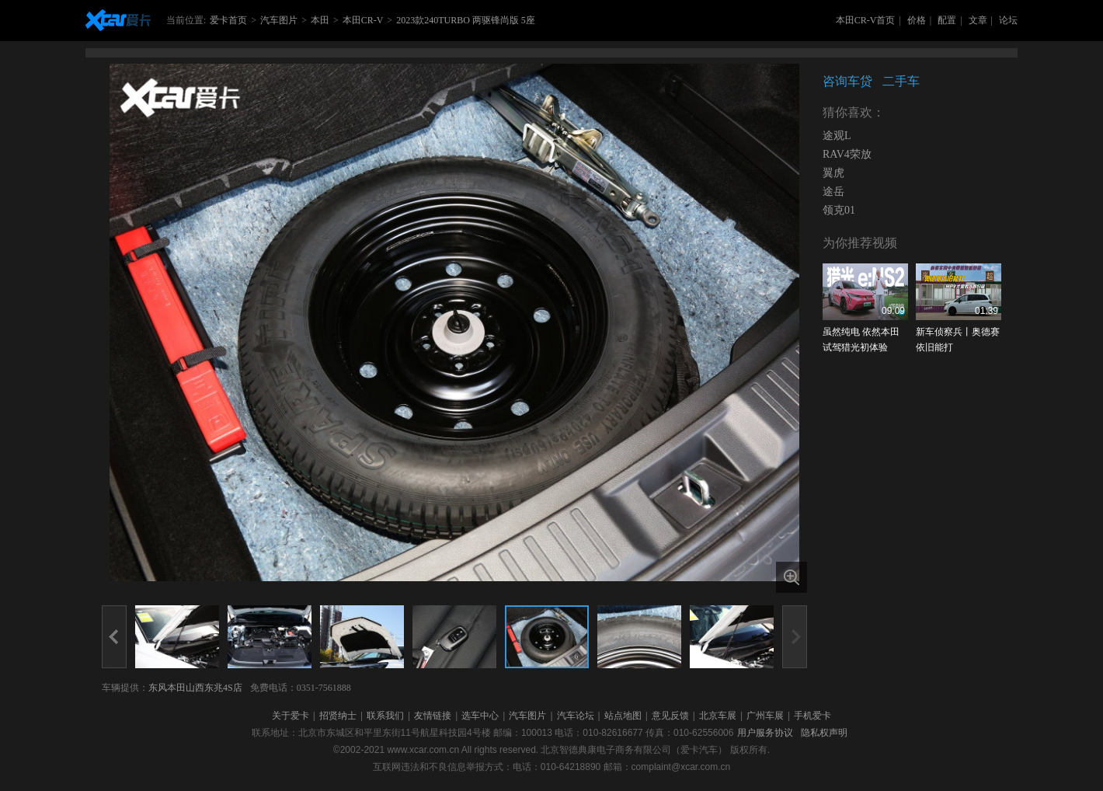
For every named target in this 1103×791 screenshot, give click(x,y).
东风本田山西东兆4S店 (195, 687)
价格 (916, 20)
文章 (978, 20)
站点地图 (623, 715)
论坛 (1008, 20)
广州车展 (765, 715)
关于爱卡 (290, 715)
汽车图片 (278, 20)
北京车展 (717, 715)
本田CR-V (363, 20)
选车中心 (480, 715)
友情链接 (432, 715)
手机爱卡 (812, 715)
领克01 (839, 210)
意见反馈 (670, 715)
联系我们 (385, 715)
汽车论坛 (575, 715)
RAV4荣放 (847, 154)
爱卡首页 (228, 20)
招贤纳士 (338, 715)
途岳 (833, 191)
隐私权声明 (824, 732)
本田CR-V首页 (866, 20)
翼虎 (833, 173)
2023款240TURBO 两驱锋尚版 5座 (465, 20)
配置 (947, 20)
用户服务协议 (765, 732)
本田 (320, 20)
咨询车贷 (847, 81)
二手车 (901, 81)
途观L (837, 135)
